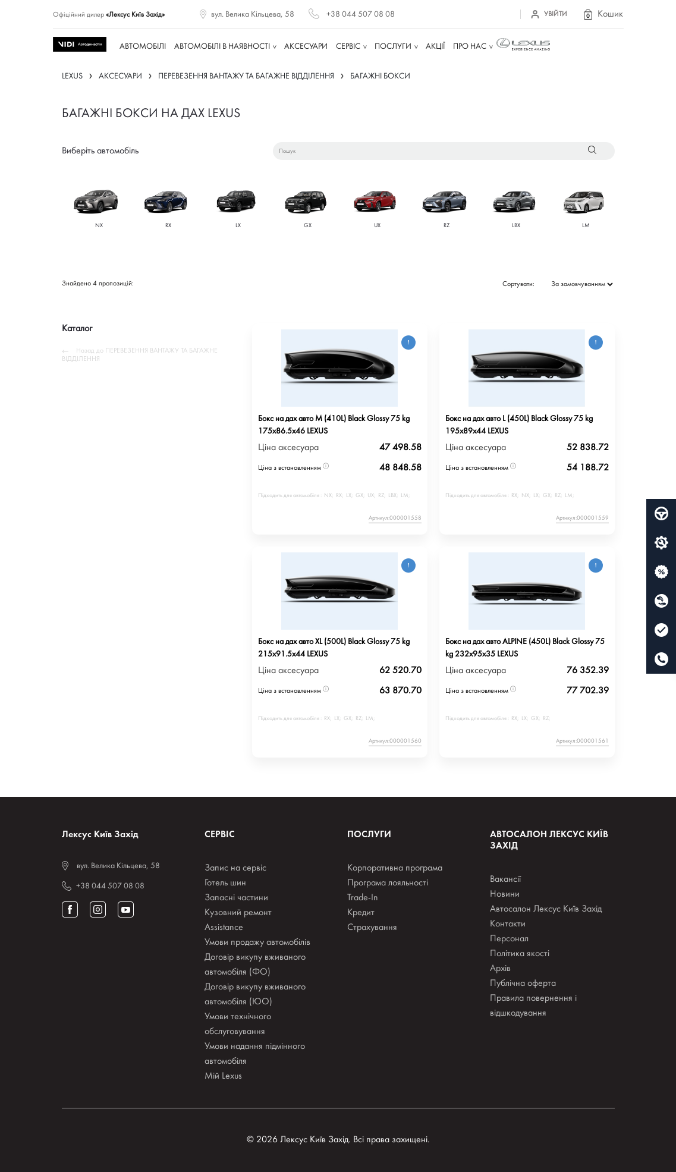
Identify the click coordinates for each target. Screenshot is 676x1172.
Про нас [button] (469, 47)
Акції (435, 47)
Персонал (509, 939)
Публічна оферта (523, 983)
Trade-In (362, 898)
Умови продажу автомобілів (257, 942)
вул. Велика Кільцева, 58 (252, 14)
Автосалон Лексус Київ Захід (546, 909)
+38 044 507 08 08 (360, 14)
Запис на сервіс (235, 868)
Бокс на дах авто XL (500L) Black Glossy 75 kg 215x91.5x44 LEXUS (334, 648)
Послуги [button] (393, 47)
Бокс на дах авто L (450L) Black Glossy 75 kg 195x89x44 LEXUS (519, 425)
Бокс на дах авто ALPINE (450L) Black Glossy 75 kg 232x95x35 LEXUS (525, 648)
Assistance (224, 927)
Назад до (140, 355)
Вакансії (505, 879)
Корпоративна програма (394, 868)
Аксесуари (306, 47)
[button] (602, 14)
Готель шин (225, 883)
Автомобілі (143, 47)
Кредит (361, 913)
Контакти (508, 924)
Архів (500, 968)
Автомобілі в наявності (222, 47)
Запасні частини (236, 898)
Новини (505, 894)
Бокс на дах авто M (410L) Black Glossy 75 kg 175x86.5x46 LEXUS (334, 425)
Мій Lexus (223, 1076)
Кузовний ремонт (238, 913)
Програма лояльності (387, 883)
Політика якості (519, 954)
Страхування (372, 927)
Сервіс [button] (348, 47)
